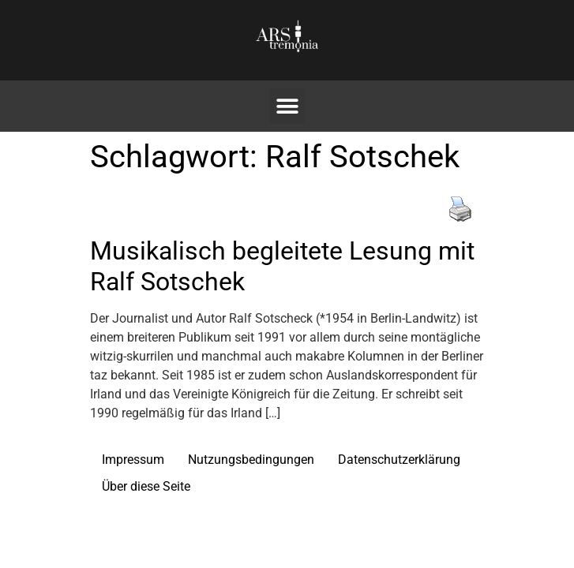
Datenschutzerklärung (399, 459)
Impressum (133, 459)
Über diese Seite (146, 486)
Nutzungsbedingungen (251, 459)
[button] (287, 106)
